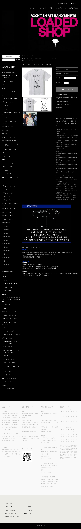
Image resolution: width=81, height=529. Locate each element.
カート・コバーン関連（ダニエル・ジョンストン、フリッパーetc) (41, 58)
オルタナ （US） (30, 60)
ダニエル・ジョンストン (32, 55)
